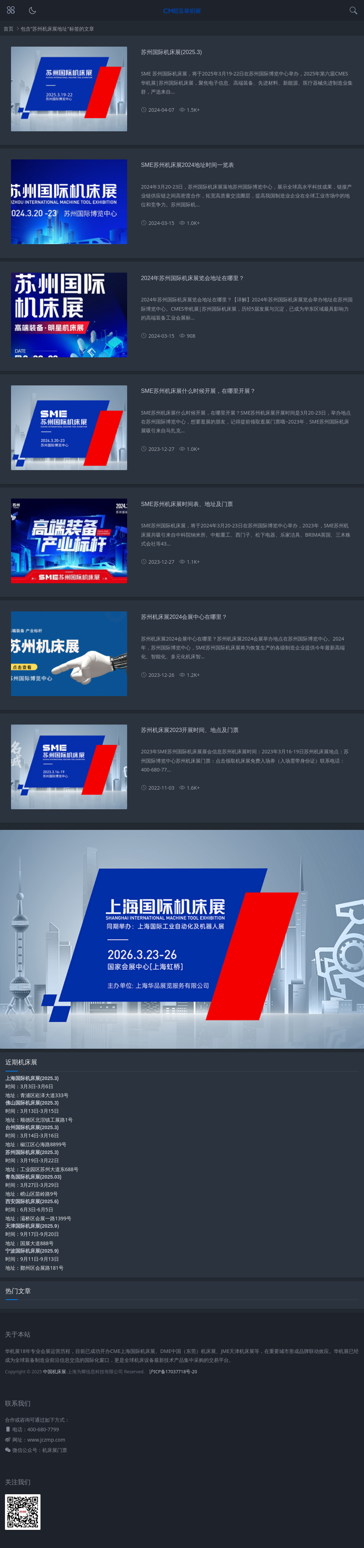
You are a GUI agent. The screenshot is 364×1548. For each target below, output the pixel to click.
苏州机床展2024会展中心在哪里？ (184, 617)
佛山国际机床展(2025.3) (32, 1103)
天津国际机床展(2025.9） (33, 1226)
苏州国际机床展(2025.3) (171, 52)
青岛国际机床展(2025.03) (33, 1177)
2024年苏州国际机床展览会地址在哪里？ (193, 278)
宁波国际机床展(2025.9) (32, 1251)
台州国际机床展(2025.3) (32, 1127)
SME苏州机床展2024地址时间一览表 (187, 165)
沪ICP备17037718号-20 (173, 1372)
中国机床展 (54, 1372)
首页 (8, 28)
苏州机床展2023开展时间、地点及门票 (190, 730)
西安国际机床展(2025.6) (32, 1201)
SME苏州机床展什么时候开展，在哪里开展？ (198, 391)
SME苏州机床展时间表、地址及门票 (187, 504)
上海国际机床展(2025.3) (32, 1078)
